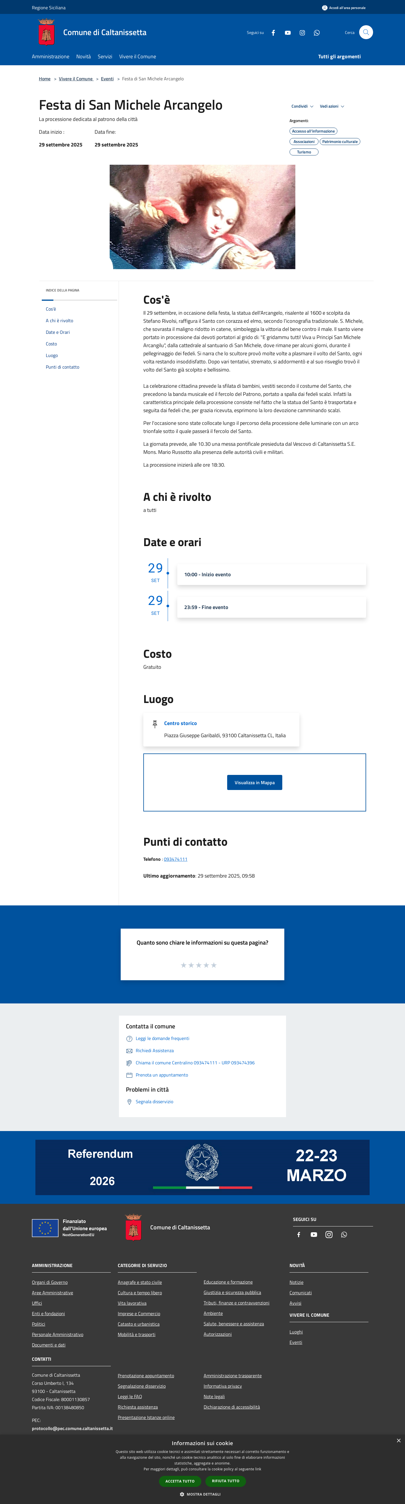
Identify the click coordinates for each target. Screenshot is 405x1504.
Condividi (303, 106)
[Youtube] (285, 32)
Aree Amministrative (52, 1292)
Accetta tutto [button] (180, 1481)
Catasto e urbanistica (139, 1323)
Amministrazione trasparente (233, 1375)
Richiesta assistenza (138, 1406)
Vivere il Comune (76, 78)
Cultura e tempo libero (140, 1292)
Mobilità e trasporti (137, 1334)
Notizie (296, 1282)
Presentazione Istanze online (146, 1417)
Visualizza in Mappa (255, 782)
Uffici (37, 1303)
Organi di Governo (50, 1282)
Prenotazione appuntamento (146, 1375)
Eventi (107, 78)
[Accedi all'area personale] (343, 8)
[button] (202, 1494)
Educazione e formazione (228, 1281)
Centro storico (180, 723)
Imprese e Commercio (139, 1313)
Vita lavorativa (132, 1303)
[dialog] (202, 1469)
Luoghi (296, 1331)
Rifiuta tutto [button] (226, 1480)
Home (44, 78)
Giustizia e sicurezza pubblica (232, 1292)
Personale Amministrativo (57, 1334)
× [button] (398, 1441)
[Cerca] (366, 32)
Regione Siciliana (49, 7)
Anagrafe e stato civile (140, 1282)
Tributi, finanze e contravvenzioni (237, 1302)
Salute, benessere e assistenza (234, 1323)
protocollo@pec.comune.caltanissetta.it (72, 1428)
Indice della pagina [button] (62, 290)
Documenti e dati (49, 1344)
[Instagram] (300, 32)
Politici (38, 1323)
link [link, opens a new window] (258, 1469)
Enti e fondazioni (48, 1313)
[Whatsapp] (314, 32)
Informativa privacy (223, 1385)
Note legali (214, 1396)
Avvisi (295, 1303)
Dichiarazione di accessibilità (232, 1406)
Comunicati (301, 1292)
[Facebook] (271, 32)
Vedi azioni (333, 106)
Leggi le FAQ (130, 1396)
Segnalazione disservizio (142, 1385)
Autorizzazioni (218, 1334)
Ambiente (213, 1313)
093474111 (175, 859)
